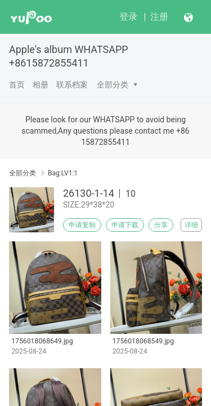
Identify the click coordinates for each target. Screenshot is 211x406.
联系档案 (72, 84)
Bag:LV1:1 (63, 173)
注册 (159, 16)
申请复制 (82, 225)
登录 (128, 16)
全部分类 (112, 84)
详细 (191, 225)
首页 (17, 84)
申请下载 (124, 225)
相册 (40, 84)
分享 (161, 225)
